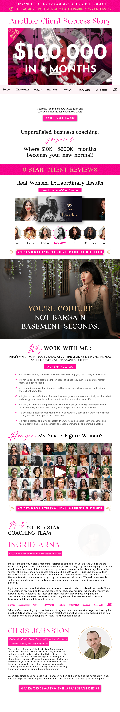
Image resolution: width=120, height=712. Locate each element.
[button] (101, 215)
